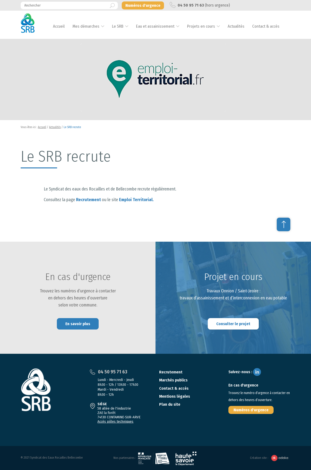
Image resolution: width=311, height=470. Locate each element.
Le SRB (121, 26)
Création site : (270, 458)
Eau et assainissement (158, 26)
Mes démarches (89, 26)
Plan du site (169, 404)
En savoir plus (77, 323)
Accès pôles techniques (115, 421)
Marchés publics (173, 380)
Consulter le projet (233, 323)
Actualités (239, 26)
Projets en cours (204, 26)
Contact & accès (269, 26)
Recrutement (88, 199)
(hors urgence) (200, 5)
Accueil (62, 26)
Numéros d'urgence (250, 409)
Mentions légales (174, 396)
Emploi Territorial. (136, 199)
